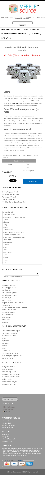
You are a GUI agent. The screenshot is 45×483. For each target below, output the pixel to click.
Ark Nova (6, 227)
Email (8, 411)
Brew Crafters (7, 252)
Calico (5, 262)
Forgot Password (9, 439)
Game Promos (7, 315)
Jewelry (5, 322)
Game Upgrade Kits (14, 30)
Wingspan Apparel (8, 367)
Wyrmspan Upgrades (9, 197)
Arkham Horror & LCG (10, 230)
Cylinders (5, 341)
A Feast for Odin (8, 212)
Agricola (5, 220)
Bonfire (5, 247)
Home (3, 30)
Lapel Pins (6, 320)
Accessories (6, 317)
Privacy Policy (8, 441)
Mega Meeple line (17, 103)
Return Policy (7, 423)
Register (6, 437)
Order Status (7, 421)
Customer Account (8, 17)
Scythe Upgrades (8, 199)
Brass (5, 250)
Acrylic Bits (6, 351)
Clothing (35, 34)
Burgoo (5, 260)
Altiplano (6, 222)
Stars (4, 348)
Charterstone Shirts (9, 384)
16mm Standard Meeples (11, 331)
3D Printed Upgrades (9, 293)
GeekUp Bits (6, 290)
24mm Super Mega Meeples (12, 356)
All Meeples (23, 34)
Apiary (5, 225)
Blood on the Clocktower (11, 237)
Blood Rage (7, 240)
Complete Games (8, 312)
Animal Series (7, 379)
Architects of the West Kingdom (14, 217)
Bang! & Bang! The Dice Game (13, 232)
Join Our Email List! (10, 399)
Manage (6, 434)
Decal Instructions (9, 425)
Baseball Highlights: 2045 (12, 235)
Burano (5, 257)
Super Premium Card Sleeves (12, 303)
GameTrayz (6, 298)
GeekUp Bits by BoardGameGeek (14, 202)
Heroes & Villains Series (10, 377)
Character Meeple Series (11, 374)
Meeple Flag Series (9, 372)
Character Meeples (31, 30)
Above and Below (9, 215)
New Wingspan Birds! (10, 192)
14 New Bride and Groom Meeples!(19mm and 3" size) (14, 309)
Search (37, 274)
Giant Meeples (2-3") (9, 358)
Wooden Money (8, 305)
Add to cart (33, 181)
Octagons (5, 343)
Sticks (4, 346)
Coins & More (6, 38)
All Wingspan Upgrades (10, 194)
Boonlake (6, 245)
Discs (4, 338)
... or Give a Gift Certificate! (12, 277)
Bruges (5, 255)
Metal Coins (6, 300)
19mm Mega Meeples (10, 353)
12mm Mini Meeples (9, 333)
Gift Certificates (8, 427)
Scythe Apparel (7, 369)
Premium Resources (9, 34)
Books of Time (8, 242)
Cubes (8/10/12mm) (9, 336)
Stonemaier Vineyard (9, 382)
